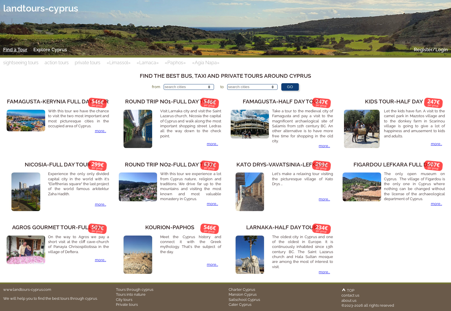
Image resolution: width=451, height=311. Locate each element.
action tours (57, 62)
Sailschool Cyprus (244, 299)
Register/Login (431, 49)
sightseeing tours (21, 62)
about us (348, 300)
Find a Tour (15, 49)
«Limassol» (119, 62)
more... (100, 130)
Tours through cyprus (134, 289)
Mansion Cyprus (243, 294)
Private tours (127, 304)
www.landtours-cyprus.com (27, 289)
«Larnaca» (148, 62)
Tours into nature (131, 294)
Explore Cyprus (50, 49)
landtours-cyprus (40, 8)
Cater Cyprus (240, 304)
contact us (350, 295)
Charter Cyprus (242, 289)
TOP (347, 290)
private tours (87, 62)
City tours (124, 299)
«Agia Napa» (205, 62)
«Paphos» (175, 62)
